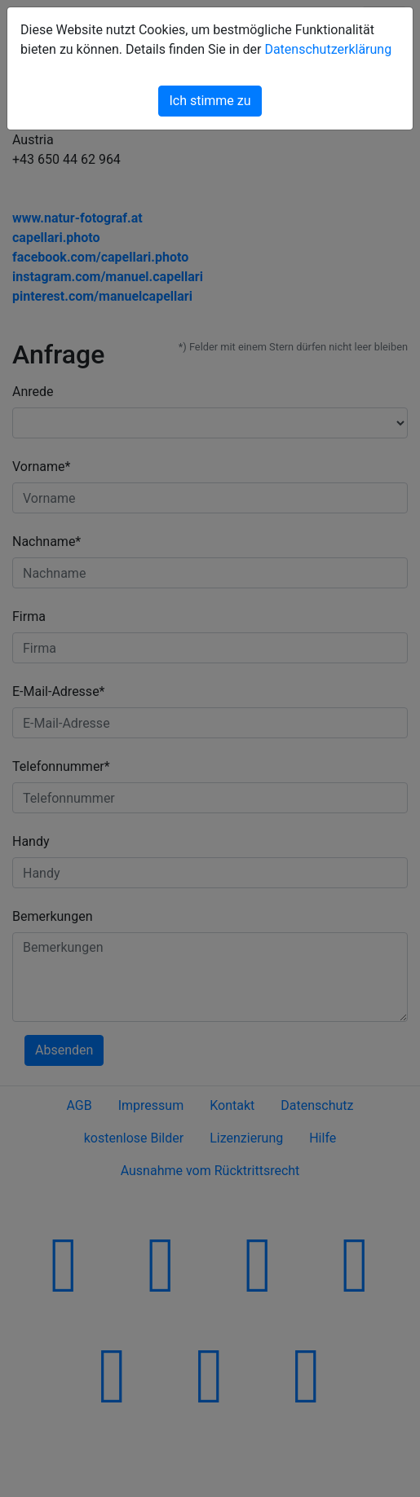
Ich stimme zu (209, 100)
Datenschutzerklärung (327, 49)
